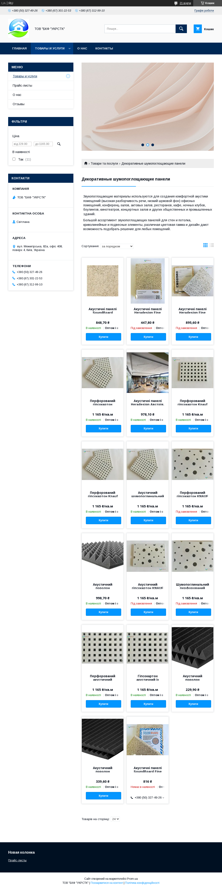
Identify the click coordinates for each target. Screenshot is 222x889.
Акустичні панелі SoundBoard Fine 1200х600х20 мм (148, 771)
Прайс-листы (22, 85)
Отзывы (18, 104)
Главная (19, 48)
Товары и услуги (50, 48)
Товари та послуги (104, 163)
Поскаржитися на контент (107, 882)
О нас (82, 48)
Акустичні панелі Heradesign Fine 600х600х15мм (148, 312)
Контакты (104, 48)
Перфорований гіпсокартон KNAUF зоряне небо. (192, 496)
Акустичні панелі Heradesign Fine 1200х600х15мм (193, 312)
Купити (103, 337)
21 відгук (185, 3)
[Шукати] (181, 28)
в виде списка (212, 246)
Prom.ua (132, 878)
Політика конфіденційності (142, 882)
